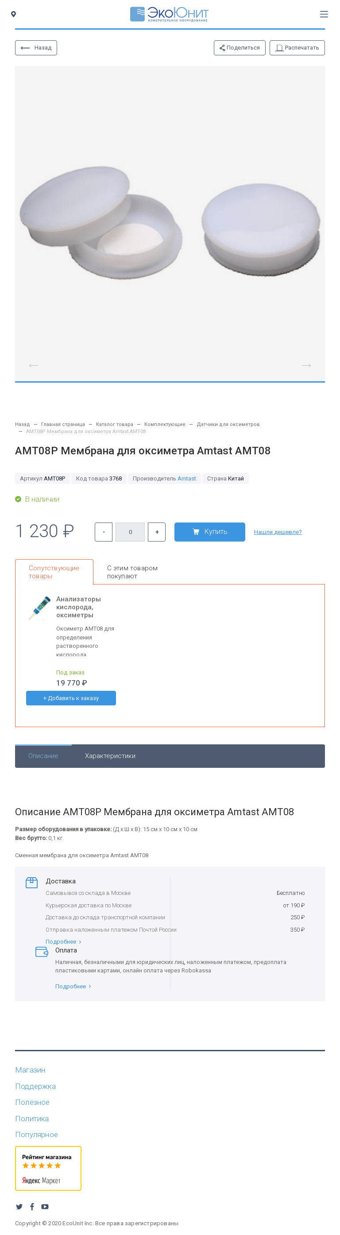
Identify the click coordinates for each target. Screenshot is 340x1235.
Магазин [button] (30, 1069)
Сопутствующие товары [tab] (54, 572)
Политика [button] (32, 1118)
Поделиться (240, 47)
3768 (99, 478)
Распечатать (297, 47)
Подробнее (63, 941)
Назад (36, 47)
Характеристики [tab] (110, 756)
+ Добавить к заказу (71, 698)
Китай (225, 478)
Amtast (187, 478)
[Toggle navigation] (324, 14)
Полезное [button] (32, 1102)
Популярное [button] (36, 1134)
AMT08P (42, 478)
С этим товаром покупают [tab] (132, 572)
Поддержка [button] (35, 1086)
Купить (210, 531)
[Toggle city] (15, 14)
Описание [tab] (43, 756)
